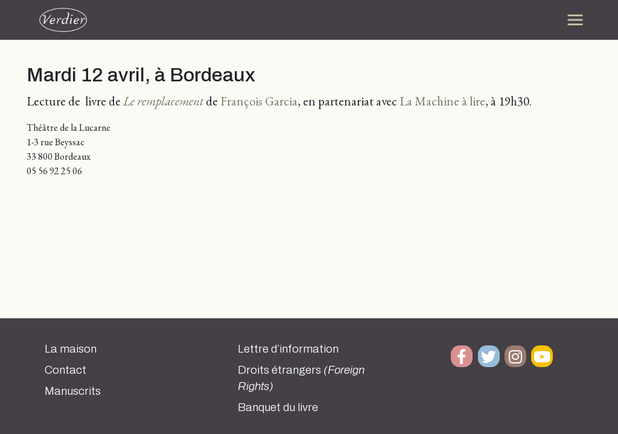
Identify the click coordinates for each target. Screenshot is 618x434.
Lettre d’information (288, 349)
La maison (71, 349)
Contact (65, 370)
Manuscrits (73, 391)
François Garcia (259, 101)
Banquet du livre (278, 407)
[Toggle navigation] (575, 19)
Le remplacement (163, 101)
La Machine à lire (442, 101)
